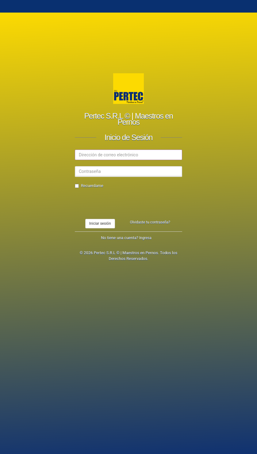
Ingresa (145, 238)
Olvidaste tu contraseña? (150, 222)
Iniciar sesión (100, 223)
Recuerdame (89, 185)
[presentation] (121, 204)
